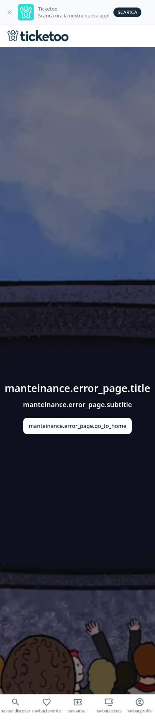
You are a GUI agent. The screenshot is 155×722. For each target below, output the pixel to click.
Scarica (127, 12)
